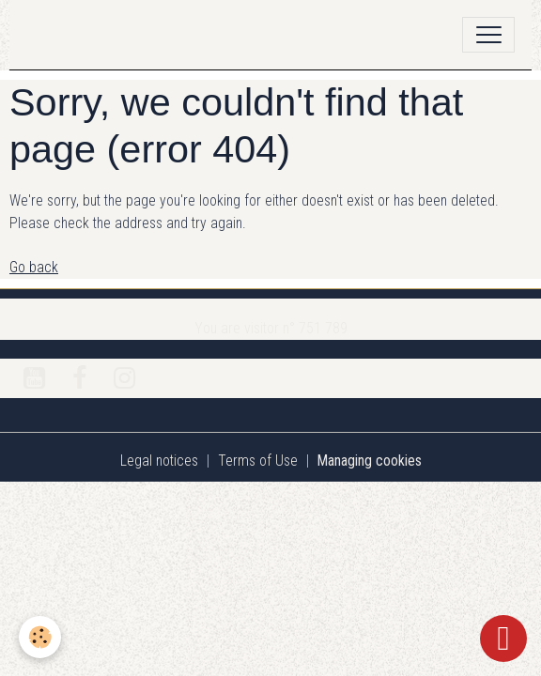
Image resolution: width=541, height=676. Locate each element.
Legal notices (159, 460)
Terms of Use (258, 460)
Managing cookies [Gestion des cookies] (369, 460)
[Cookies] (40, 637)
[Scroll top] (503, 638)
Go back (33, 267)
